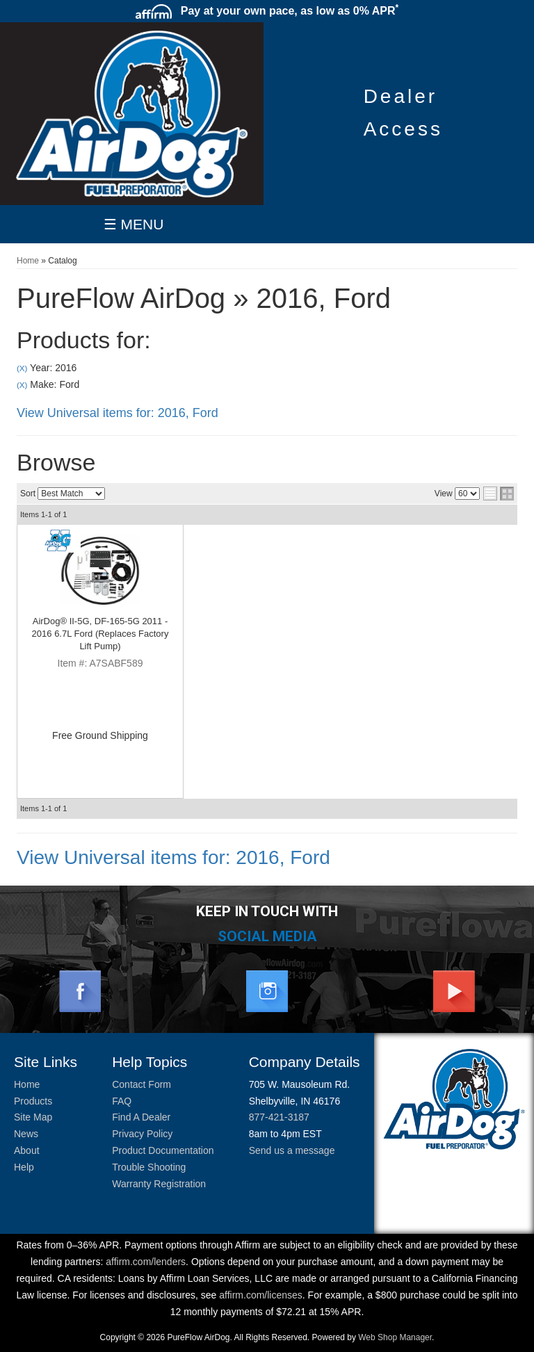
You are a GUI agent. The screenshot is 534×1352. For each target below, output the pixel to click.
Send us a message (292, 1150)
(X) (22, 368)
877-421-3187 (279, 1117)
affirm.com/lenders (146, 1261)
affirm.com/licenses (260, 1295)
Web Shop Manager (395, 1337)
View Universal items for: (117, 413)
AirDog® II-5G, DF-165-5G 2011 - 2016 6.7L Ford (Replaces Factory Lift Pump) (100, 633)
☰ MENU (134, 224)
